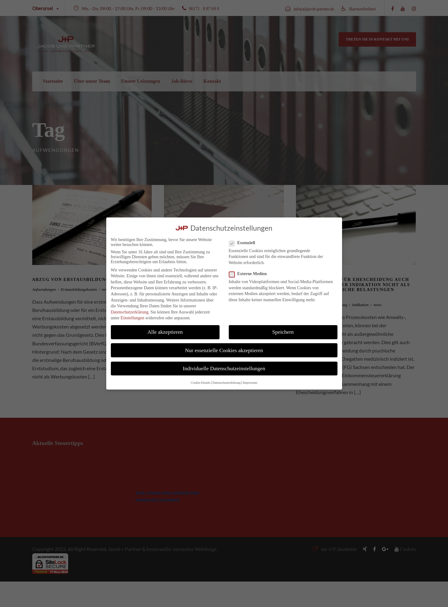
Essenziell (244, 242)
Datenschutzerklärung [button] (226, 382)
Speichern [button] (283, 332)
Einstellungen (132, 318)
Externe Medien (250, 273)
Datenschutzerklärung (130, 312)
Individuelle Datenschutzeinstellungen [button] (224, 368)
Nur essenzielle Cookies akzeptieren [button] (224, 350)
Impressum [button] (250, 382)
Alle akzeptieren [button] (165, 332)
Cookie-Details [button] (200, 382)
